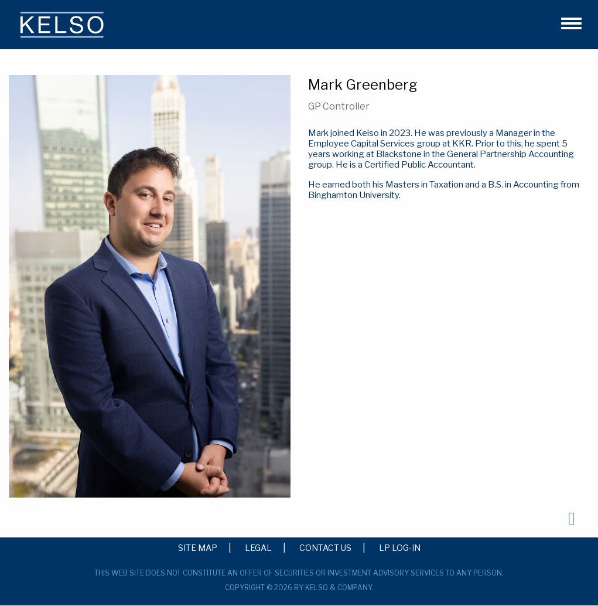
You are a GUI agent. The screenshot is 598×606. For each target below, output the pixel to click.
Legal (258, 547)
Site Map (197, 547)
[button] (566, 21)
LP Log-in (400, 547)
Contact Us (325, 547)
